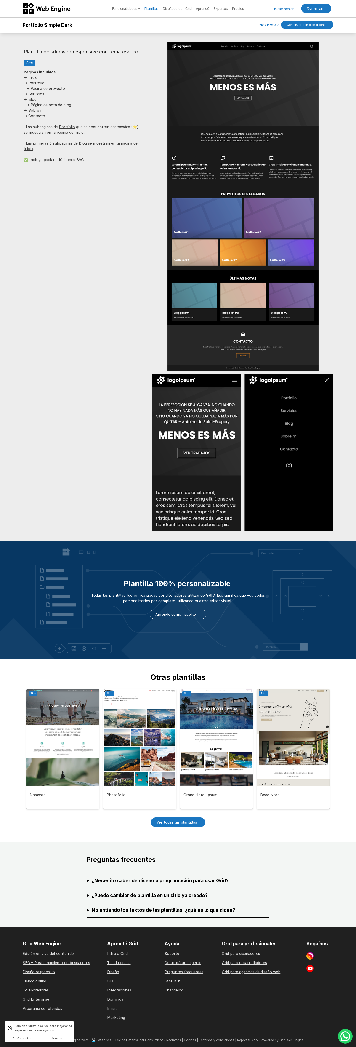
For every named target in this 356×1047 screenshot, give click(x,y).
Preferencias (22, 1038)
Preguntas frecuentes (184, 972)
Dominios (115, 999)
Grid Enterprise (36, 999)
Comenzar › (316, 8)
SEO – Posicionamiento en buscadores (56, 962)
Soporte (172, 953)
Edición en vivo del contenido (48, 953)
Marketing (116, 1017)
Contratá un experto (183, 962)
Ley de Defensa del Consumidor (139, 1040)
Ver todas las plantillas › (178, 822)
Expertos (220, 8)
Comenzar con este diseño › (307, 25)
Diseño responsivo (39, 972)
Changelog (174, 990)
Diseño (113, 972)
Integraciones (119, 990)
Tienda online (34, 981)
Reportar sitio (247, 1040)
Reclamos (173, 1040)
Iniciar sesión (284, 9)
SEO (111, 981)
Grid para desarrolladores (244, 962)
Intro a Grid (117, 953)
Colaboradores (36, 990)
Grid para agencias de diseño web (251, 972)
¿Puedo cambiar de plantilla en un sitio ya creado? (150, 895)
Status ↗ (172, 981)
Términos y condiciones (216, 1040)
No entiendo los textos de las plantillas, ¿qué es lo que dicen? (163, 910)
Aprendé (202, 8)
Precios (238, 8)
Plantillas (151, 8)
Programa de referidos (42, 1008)
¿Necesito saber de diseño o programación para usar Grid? (160, 880)
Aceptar (57, 1038)
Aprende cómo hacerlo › (178, 614)
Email (112, 1008)
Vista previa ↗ (269, 24)
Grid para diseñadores (241, 953)
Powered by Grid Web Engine (282, 1040)
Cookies (190, 1040)
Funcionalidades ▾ (126, 8)
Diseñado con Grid (177, 8)
